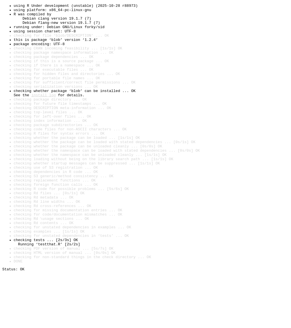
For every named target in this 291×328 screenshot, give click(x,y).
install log (43, 113)
